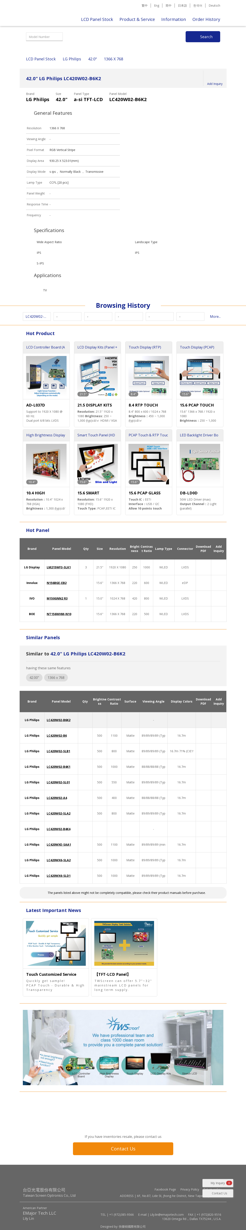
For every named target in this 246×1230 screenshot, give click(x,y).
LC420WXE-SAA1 (59, 844)
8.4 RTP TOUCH (143, 405)
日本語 (182, 5)
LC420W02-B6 (57, 735)
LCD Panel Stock (97, 19)
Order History (206, 19)
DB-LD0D (189, 492)
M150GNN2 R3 (57, 598)
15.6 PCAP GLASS (144, 492)
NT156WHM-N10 (59, 614)
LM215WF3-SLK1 (59, 567)
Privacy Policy (189, 1189)
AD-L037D (35, 405)
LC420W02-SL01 (58, 782)
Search (206, 36)
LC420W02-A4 (57, 798)
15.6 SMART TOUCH (88, 493)
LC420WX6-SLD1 (59, 876)
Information (173, 19)
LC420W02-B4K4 (58, 829)
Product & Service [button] (137, 19)
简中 (169, 5)
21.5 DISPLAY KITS (94, 405)
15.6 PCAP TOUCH (197, 405)
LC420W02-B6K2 (58, 720)
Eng (156, 5)
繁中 (145, 5)
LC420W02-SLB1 (58, 751)
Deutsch (214, 5)
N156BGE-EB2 (57, 583)
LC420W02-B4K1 (58, 767)
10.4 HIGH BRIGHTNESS (38, 493)
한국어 (197, 5)
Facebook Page (165, 1189)
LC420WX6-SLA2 (59, 860)
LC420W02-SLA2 (58, 813)
